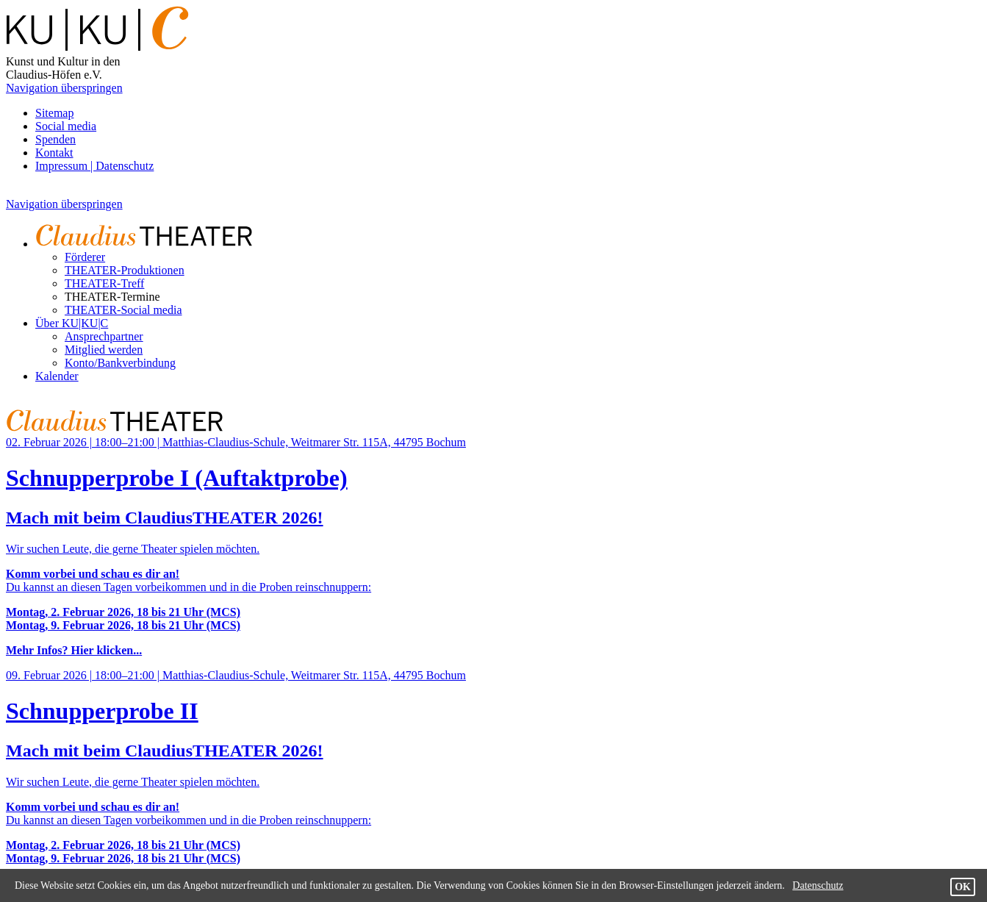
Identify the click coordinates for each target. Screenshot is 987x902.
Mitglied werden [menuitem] (104, 349)
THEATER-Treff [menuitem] (104, 283)
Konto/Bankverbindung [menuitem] (120, 363)
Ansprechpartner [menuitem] (104, 336)
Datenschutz (817, 885)
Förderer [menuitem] (85, 257)
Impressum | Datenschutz (94, 166)
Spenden (55, 139)
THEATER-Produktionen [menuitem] (124, 270)
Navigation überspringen (64, 88)
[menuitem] (153, 243)
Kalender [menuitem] (57, 376)
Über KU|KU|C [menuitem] (71, 323)
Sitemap (54, 113)
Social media (65, 126)
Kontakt (54, 152)
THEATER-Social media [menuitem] (123, 310)
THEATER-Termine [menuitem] (112, 296)
